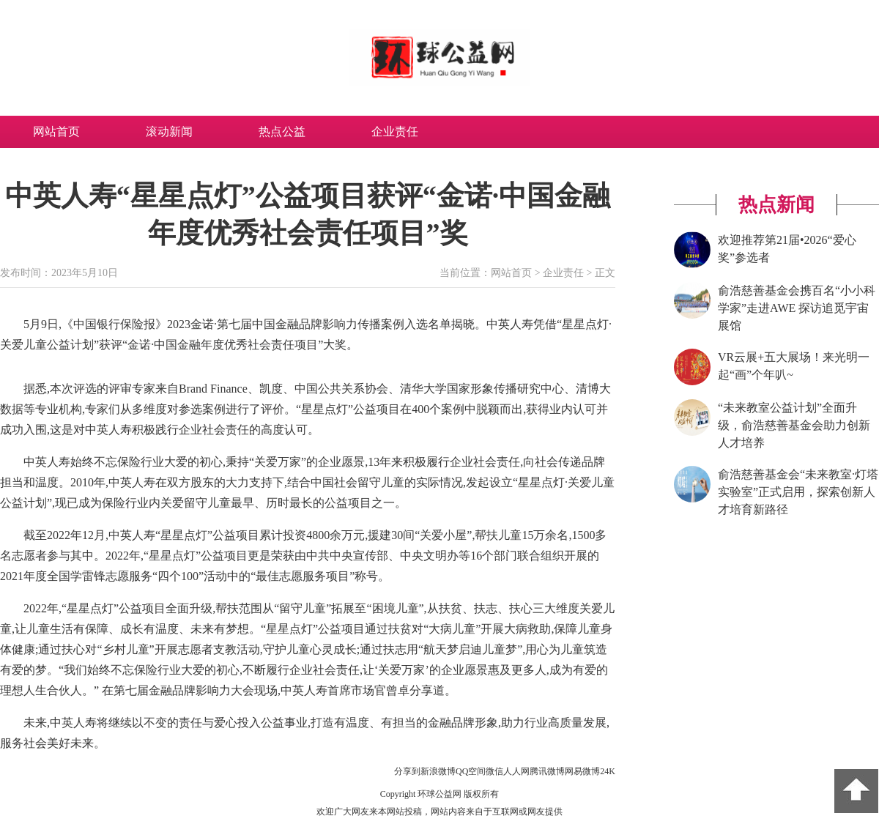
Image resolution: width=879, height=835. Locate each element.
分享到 (407, 771)
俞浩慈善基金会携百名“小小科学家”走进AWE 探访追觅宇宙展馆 (796, 308)
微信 (494, 771)
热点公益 (282, 131)
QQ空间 (471, 771)
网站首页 (56, 131)
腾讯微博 (547, 771)
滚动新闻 (169, 131)
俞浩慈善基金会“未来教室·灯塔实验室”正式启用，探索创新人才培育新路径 (798, 492)
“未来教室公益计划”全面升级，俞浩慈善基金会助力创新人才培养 (794, 425)
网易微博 (582, 771)
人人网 (516, 771)
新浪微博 (438, 771)
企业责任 (394, 131)
